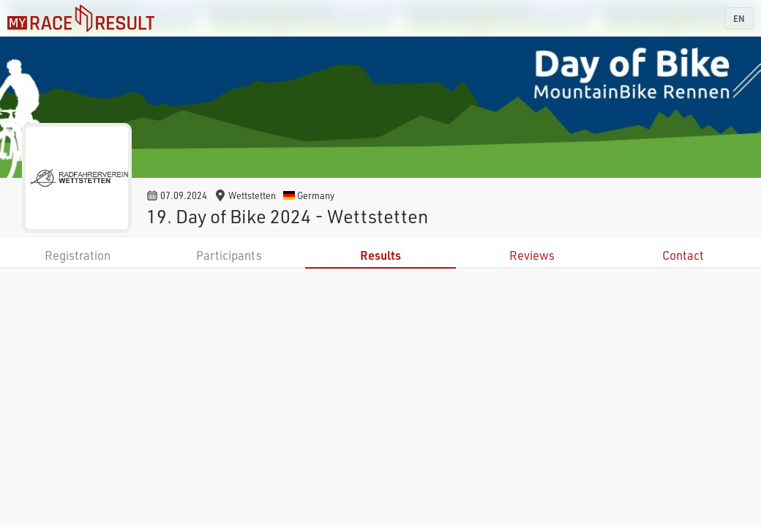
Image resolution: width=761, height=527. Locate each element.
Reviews (532, 255)
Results (380, 255)
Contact (683, 255)
